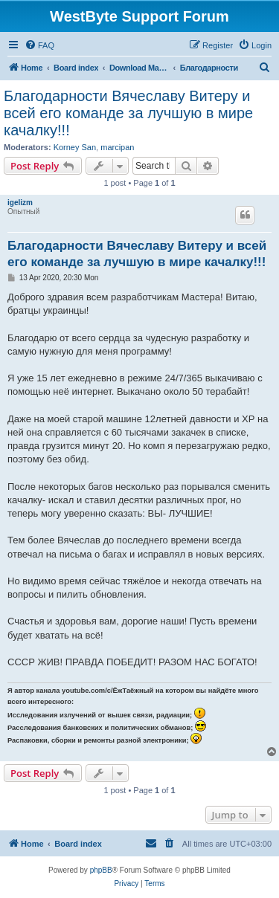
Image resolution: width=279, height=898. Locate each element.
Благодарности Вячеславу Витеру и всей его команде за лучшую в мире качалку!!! (128, 113)
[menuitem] (39, 45)
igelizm (20, 202)
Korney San (75, 147)
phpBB (101, 870)
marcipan (117, 147)
